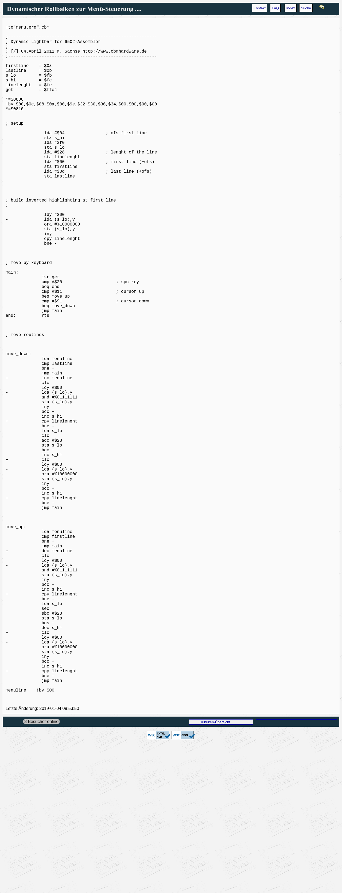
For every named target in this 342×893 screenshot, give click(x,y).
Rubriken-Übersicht (215, 870)
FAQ (275, 8)
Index (290, 8)
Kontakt (260, 8)
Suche (306, 8)
